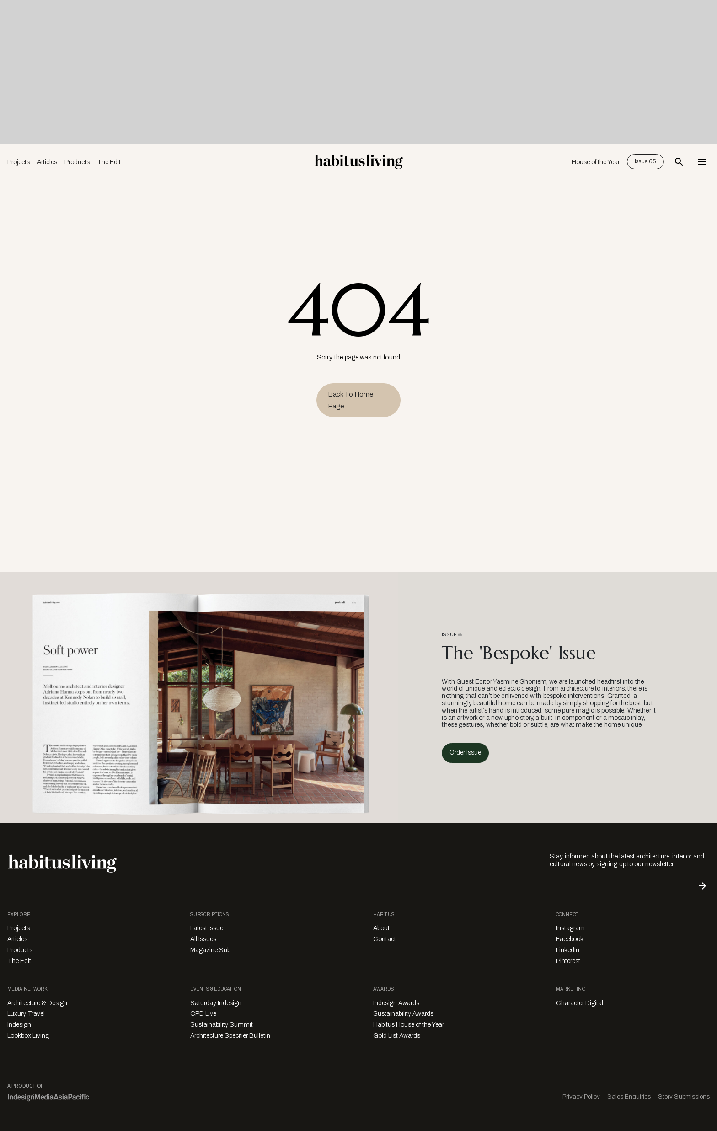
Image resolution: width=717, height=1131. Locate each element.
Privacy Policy (581, 1096)
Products (77, 162)
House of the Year (596, 162)
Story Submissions (684, 1096)
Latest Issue (206, 928)
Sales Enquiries (629, 1096)
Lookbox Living (28, 1035)
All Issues (203, 939)
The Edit (109, 162)
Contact (384, 939)
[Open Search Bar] (679, 162)
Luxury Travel (26, 1013)
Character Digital (579, 1003)
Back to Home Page (351, 400)
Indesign (19, 1024)
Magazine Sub (210, 950)
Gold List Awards (396, 1035)
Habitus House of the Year (408, 1024)
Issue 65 (645, 161)
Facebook (569, 939)
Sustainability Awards (403, 1013)
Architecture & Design (37, 1003)
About (381, 928)
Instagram (570, 928)
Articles (47, 162)
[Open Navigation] (702, 162)
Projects (18, 162)
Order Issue (465, 752)
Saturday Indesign (215, 1003)
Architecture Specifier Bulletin (230, 1035)
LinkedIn (567, 950)
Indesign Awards (396, 1003)
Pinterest (568, 961)
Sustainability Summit (221, 1024)
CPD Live (203, 1013)
